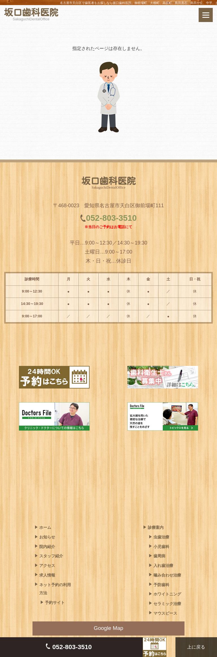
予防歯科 (161, 584)
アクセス (47, 565)
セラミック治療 (167, 603)
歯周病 (159, 556)
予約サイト (55, 602)
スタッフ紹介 (51, 556)
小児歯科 (161, 546)
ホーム (45, 527)
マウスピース (165, 613)
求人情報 (47, 575)
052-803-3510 (111, 217)
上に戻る (195, 647)
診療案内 (156, 527)
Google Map (108, 628)
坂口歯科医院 (31, 12)
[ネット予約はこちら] (185, 15)
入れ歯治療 (163, 565)
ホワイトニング (167, 594)
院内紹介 (47, 546)
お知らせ (47, 537)
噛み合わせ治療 (167, 575)
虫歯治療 (161, 537)
